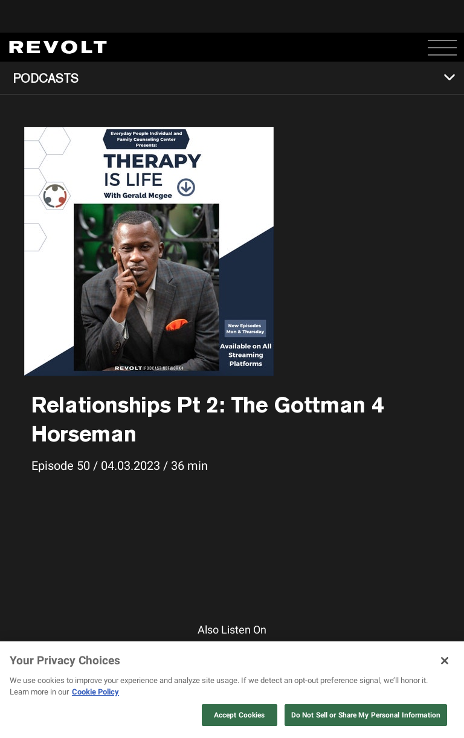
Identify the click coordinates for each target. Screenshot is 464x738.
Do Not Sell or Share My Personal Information (365, 715)
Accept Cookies (239, 715)
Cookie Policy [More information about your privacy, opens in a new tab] (95, 691)
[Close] (444, 660)
